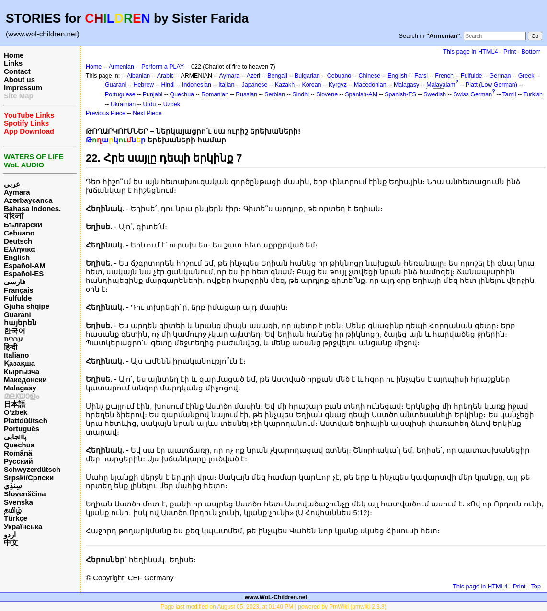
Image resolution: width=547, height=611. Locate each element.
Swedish (434, 94)
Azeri (253, 75)
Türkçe (15, 518)
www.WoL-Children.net (276, 597)
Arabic (165, 75)
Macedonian (370, 85)
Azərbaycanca (28, 200)
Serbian (274, 94)
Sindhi (300, 94)
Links (13, 63)
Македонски (25, 380)
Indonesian (196, 85)
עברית (13, 339)
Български (23, 225)
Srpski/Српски (29, 477)
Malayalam (440, 85)
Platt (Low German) (491, 85)
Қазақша (19, 363)
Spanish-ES (400, 94)
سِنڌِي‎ (13, 486)
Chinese (369, 75)
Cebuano (19, 233)
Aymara (17, 192)
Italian (226, 85)
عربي (12, 184)
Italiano (16, 355)
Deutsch (18, 241)
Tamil (509, 94)
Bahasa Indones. (32, 208)
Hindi (168, 85)
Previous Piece (105, 113)
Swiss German (472, 94)
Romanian (214, 94)
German (500, 75)
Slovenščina (25, 494)
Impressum (23, 87)
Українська (23, 526)
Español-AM (25, 265)
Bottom (531, 51)
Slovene (327, 94)
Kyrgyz (338, 85)
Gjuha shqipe (26, 306)
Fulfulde (18, 298)
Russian (246, 94)
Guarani (17, 314)
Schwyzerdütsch (32, 469)
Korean (311, 85)
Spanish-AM (361, 94)
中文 (11, 543)
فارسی (14, 282)
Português (21, 428)
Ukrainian (123, 104)
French (444, 75)
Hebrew (143, 85)
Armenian (121, 66)
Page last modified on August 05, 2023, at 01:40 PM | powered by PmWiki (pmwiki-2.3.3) (273, 606)
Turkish (533, 94)
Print (509, 51)
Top (536, 586)
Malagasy (20, 388)
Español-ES (24, 274)
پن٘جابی (15, 437)
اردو (10, 534)
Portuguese (120, 94)
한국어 (14, 331)
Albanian (138, 75)
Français (19, 290)
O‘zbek (15, 412)
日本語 (14, 404)
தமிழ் (13, 510)
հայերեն (20, 322)
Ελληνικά (19, 249)
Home (14, 55)
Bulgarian (307, 75)
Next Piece (147, 113)
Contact (17, 71)
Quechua (19, 445)
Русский (18, 461)
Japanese (255, 85)
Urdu (149, 104)
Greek (526, 75)
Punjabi (153, 94)
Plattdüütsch (25, 420)
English (17, 257)
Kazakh (285, 85)
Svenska (18, 502)
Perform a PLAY (162, 66)
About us (19, 79)
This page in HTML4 (470, 51)
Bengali (277, 75)
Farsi (421, 75)
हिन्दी (10, 347)
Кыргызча (21, 371)
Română (18, 453)
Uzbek (171, 104)
